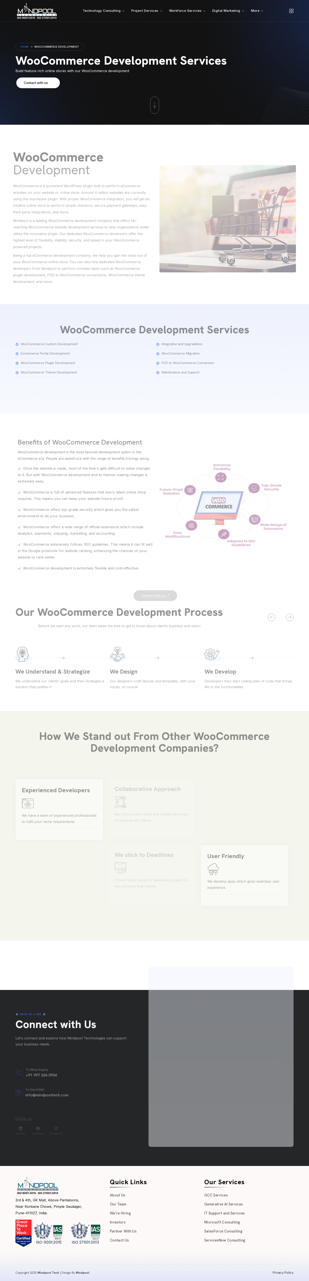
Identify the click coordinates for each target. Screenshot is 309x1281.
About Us (117, 1195)
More (255, 11)
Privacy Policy (283, 1272)
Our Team (118, 1204)
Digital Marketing (226, 11)
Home (24, 46)
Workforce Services (185, 11)
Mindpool (82, 1273)
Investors (118, 1222)
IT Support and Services (224, 1213)
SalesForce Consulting (223, 1231)
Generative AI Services (223, 1204)
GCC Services (216, 1195)
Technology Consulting (102, 11)
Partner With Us (123, 1231)
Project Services (144, 11)
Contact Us (119, 1240)
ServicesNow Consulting (224, 1240)
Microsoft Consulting (222, 1222)
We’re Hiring (120, 1213)
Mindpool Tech (48, 1273)
